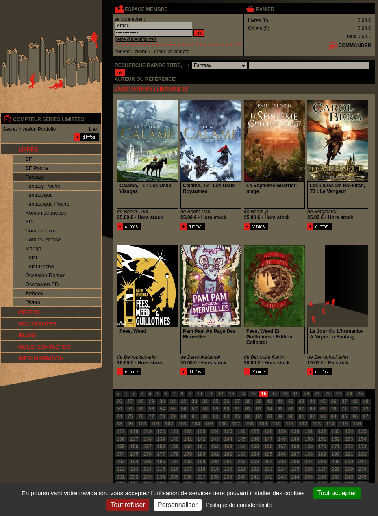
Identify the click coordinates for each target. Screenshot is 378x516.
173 (362, 446)
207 (308, 461)
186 (282, 454)
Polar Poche (39, 266)
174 (121, 454)
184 (255, 454)
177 (161, 454)
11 (210, 394)
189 (322, 454)
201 (228, 461)
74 (119, 416)
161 (201, 446)
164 (241, 446)
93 (323, 416)
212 (121, 469)
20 (306, 394)
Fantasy (34, 177)
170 (322, 446)
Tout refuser (128, 504)
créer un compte (171, 51)
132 (322, 431)
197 (174, 461)
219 (215, 469)
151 (322, 439)
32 (183, 401)
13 (231, 394)
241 (255, 477)
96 (355, 416)
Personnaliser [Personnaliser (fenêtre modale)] (178, 504)
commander (354, 45)
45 (323, 401)
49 (365, 401)
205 (282, 461)
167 (282, 446)
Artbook (34, 293)
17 (274, 394)
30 (162, 401)
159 (174, 446)
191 (349, 454)
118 (134, 431)
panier (265, 9)
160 (188, 446)
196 (161, 461)
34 (205, 401)
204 (268, 461)
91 (301, 416)
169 (308, 446)
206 (295, 461)
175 (134, 454)
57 (194, 409)
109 (263, 424)
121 (174, 431)
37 (237, 401)
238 (215, 477)
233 (147, 477)
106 (223, 424)
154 (362, 439)
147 (268, 439)
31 (173, 401)
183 (241, 454)
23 (338, 394)
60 (226, 409)
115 (343, 424)
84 (226, 416)
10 (199, 394)
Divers (32, 302)
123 (201, 431)
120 (161, 431)
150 (308, 439)
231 (121, 477)
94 (333, 416)
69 (323, 409)
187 (295, 454)
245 (308, 477)
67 (301, 409)
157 (147, 446)
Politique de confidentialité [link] (239, 505)
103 (182, 424)
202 (241, 461)
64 (269, 409)
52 (140, 409)
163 (228, 446)
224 (282, 469)
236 (188, 477)
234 (161, 477)
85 (237, 416)
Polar (31, 257)
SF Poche (36, 168)
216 (174, 469)
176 (147, 454)
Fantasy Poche (43, 186)
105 (209, 424)
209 (336, 461)
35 (215, 401)
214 (147, 469)
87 (258, 416)
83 (215, 416)
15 (253, 394)
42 (290, 401)
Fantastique (39, 195)
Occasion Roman (45, 275)
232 (134, 477)
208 (322, 461)
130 (295, 431)
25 (360, 394)
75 (130, 416)
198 (188, 461)
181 (215, 454)
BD (29, 222)
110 (276, 424)
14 (242, 394)
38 (247, 401)
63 (258, 409)
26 (119, 401)
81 (194, 416)
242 (268, 477)
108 (249, 424)
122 (188, 431)
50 (119, 409)
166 (268, 446)
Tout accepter (336, 493)
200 (215, 461)
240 (241, 477)
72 (355, 409)
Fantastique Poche (47, 204)
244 (295, 477)
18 (285, 394)
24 (349, 394)
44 (312, 401)
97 (365, 416)
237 (201, 477)
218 (201, 469)
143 (215, 439)
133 (336, 431)
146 (255, 439)
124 (215, 431)
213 (134, 469)
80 (183, 416)
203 (255, 461)
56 (183, 409)
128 (268, 431)
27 (130, 401)
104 (196, 424)
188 (308, 454)
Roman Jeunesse (45, 213)
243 (282, 477)
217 (188, 469)
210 (349, 461)
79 (173, 416)
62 (247, 409)
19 (295, 394)
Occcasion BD (42, 284)
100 (142, 424)
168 (295, 446)
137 (134, 439)
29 (151, 401)
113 (317, 424)
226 (308, 469)
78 (162, 416)
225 (295, 469)
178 (174, 454)
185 (268, 454)
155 (121, 446)
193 (121, 461)
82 (205, 416)
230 (362, 469)
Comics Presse (43, 239)
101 (156, 424)
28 (140, 401)
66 (290, 409)
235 (174, 477)
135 (362, 431)
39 (258, 401)
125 (228, 431)
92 (312, 416)
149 (295, 439)
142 (201, 439)
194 (134, 461)
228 (336, 469)
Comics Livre (40, 231)
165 (255, 446)
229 (349, 469)
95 (344, 416)
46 (333, 401)
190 (336, 454)
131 (308, 431)
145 (241, 439)
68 (312, 409)
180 (201, 454)
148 (282, 439)
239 (228, 477)
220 (228, 469)
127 (255, 431)
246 (322, 477)
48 (355, 401)
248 (349, 477)
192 (362, 454)
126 (241, 431)
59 (215, 409)
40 (269, 401)
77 (151, 416)
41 (279, 401)
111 (290, 424)
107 (236, 424)
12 (221, 394)
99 (130, 424)
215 (161, 469)
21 (317, 394)
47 (344, 401)
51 (130, 409)
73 (365, 409)
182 (228, 454)
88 (269, 416)
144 (228, 439)
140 (174, 439)
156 (134, 446)
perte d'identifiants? (136, 39)
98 (119, 424)
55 (173, 409)
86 (247, 416)
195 (147, 461)
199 (201, 461)
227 (322, 469)
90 (290, 416)
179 (188, 454)
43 (301, 401)
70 (333, 409)
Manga (33, 248)
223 (268, 469)
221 (241, 469)
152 (336, 439)
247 (336, 477)
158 (161, 446)
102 (169, 424)
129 (282, 431)
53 (151, 409)
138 (147, 439)
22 (327, 394)
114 (330, 424)
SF (28, 159)
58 (205, 409)
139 (161, 439)
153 (349, 439)
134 (349, 431)
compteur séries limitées (48, 119)
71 (344, 409)
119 (147, 431)
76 (140, 416)
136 (121, 439)
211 (362, 461)
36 (226, 401)
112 (303, 424)
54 (162, 409)
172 (349, 446)
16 (263, 394)
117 (121, 431)
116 (357, 424)
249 (362, 477)
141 (188, 439)
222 (255, 469)
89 (279, 416)
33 (194, 401)
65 (279, 409)
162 (215, 446)
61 (237, 409)
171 (336, 446)
